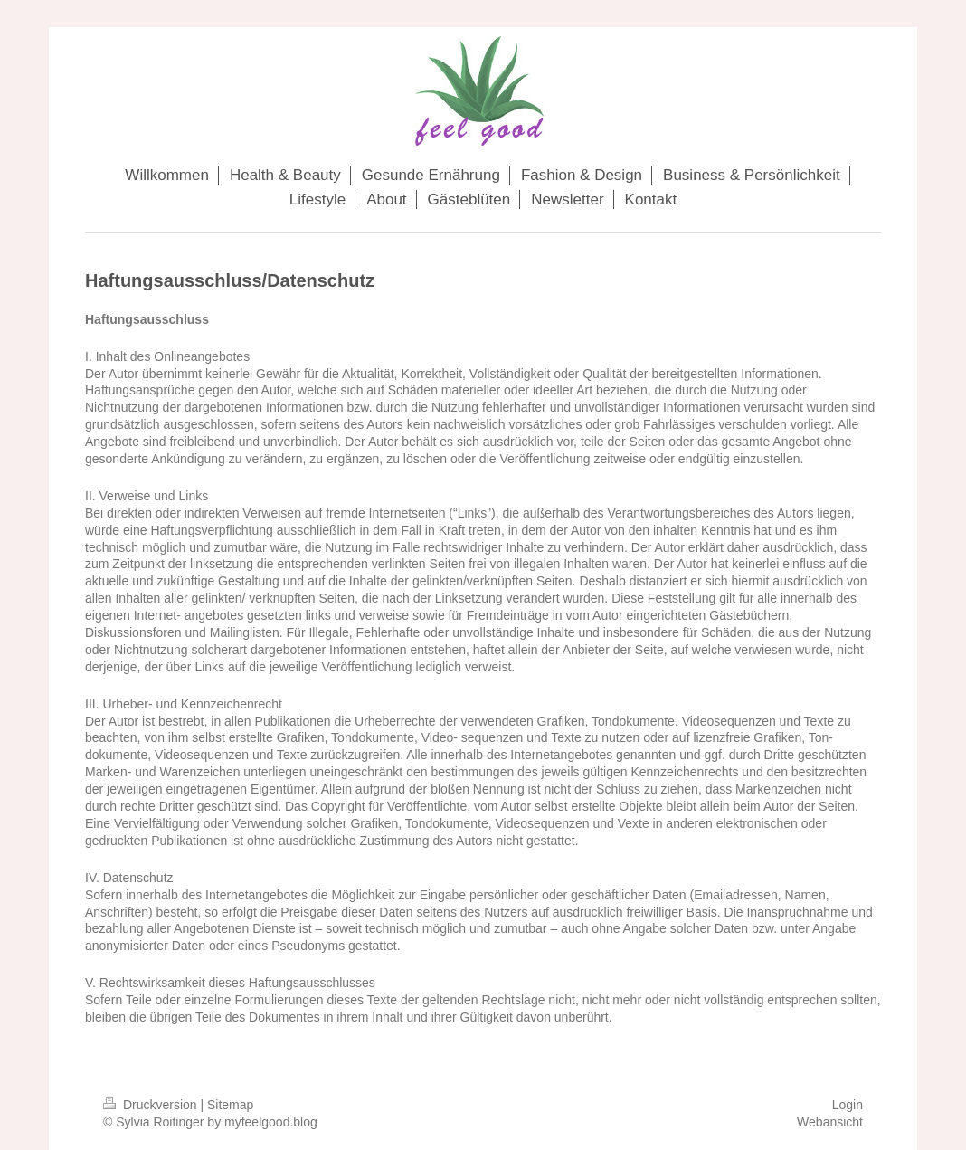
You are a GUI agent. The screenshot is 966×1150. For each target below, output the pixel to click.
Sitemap (230, 1105)
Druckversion (151, 1105)
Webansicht (830, 1122)
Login (847, 1105)
